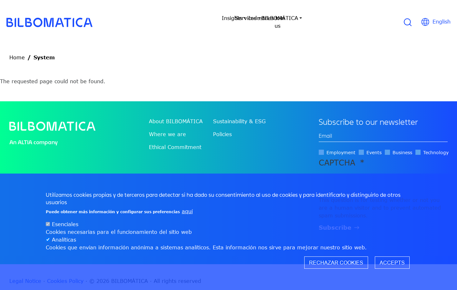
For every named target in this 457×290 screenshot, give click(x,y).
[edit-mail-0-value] (383, 128)
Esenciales (65, 224)
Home (17, 50)
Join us (335, 18)
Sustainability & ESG (239, 113)
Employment (340, 144)
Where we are (167, 126)
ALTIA (25, 134)
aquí (187, 211)
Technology (436, 144)
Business (402, 144)
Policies (222, 126)
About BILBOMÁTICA (176, 113)
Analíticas (64, 240)
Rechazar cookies (336, 262)
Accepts (392, 262)
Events (374, 144)
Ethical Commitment (175, 139)
